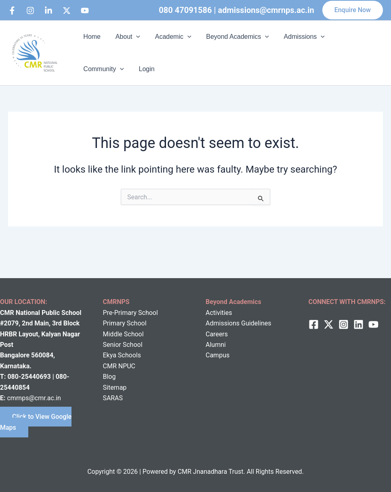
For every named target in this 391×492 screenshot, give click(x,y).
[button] (352, 10)
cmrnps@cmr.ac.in (34, 398)
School (133, 334)
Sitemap (115, 387)
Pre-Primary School (130, 313)
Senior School (123, 344)
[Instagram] (30, 10)
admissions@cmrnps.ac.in (266, 10)
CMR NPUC (119, 366)
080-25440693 (29, 376)
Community (349, 37)
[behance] (67, 10)
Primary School (125, 323)
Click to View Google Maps (35, 422)
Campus (217, 355)
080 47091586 (185, 10)
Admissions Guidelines (238, 323)
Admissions (295, 37)
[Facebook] (12, 10)
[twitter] (329, 324)
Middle (112, 334)
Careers (217, 334)
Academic (168, 37)
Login (90, 68)
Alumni (216, 344)
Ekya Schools (122, 355)
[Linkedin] (48, 10)
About (125, 37)
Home (91, 36)
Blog (109, 376)
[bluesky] (85, 10)
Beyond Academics (231, 37)
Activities (219, 313)
